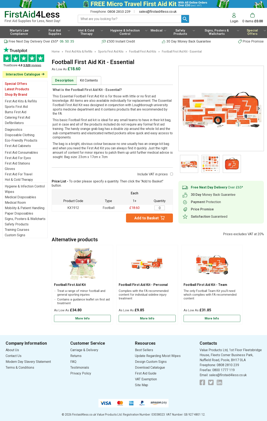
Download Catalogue (150, 367)
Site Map (141, 385)
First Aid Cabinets (18, 146)
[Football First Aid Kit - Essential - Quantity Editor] (159, 208)
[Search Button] (185, 19)
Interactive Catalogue (23, 74)
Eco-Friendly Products (21, 140)
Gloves (10, 169)
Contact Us (13, 356)
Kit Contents (89, 80)
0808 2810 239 (118, 11)
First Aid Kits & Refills (21, 101)
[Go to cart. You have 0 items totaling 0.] (252, 18)
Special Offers (16, 84)
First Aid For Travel (18, 174)
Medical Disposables (20, 197)
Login (234, 21)
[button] (236, 18)
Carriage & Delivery (84, 350)
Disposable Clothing (19, 135)
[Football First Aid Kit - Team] (212, 284)
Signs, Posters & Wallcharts (25, 219)
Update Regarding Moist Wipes (158, 356)
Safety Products (17, 224)
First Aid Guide (145, 373)
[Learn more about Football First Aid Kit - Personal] (147, 318)
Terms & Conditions (20, 367)
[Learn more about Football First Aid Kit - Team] (212, 318)
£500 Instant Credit (121, 41)
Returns (76, 356)
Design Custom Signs (151, 362)
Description (64, 80)
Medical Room (15, 203)
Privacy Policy (80, 373)
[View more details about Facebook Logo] (202, 382)
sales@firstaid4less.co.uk (158, 12)
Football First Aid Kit (70, 285)
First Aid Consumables (21, 153)
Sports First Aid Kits (110, 51)
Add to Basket (146, 218)
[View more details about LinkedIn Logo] (219, 382)
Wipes (9, 192)
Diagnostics (13, 130)
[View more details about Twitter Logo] (211, 382)
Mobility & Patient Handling (24, 208)
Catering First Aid (17, 117)
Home (56, 51)
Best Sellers (144, 350)
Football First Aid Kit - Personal (143, 285)
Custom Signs (15, 235)
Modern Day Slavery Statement (28, 362)
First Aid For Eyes (18, 158)
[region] (82, 265)
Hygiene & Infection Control (25, 186)
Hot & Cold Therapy (19, 180)
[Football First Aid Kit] (82, 284)
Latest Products (17, 89)
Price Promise (253, 41)
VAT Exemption (146, 379)
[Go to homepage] (36, 17)
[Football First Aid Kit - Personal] (147, 284)
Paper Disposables (19, 213)
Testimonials (25, 59)
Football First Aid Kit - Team (205, 285)
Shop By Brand (16, 95)
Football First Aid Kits (142, 51)
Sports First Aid (16, 107)
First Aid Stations (17, 163)
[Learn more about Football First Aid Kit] (82, 318)
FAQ (73, 362)
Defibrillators (14, 123)
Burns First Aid (15, 112)
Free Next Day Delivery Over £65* (33, 41)
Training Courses (17, 230)
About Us (12, 350)
